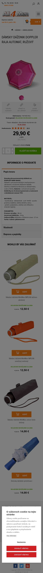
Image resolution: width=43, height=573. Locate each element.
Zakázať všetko (21, 555)
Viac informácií (11, 536)
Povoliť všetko (21, 548)
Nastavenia (21, 542)
